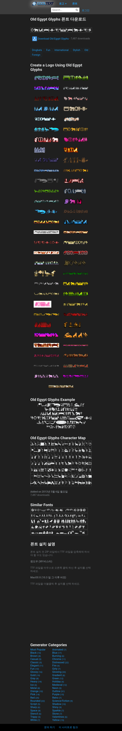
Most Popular (38, 649)
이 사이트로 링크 (68, 727)
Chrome (59, 659)
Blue (57, 652)
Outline (58, 691)
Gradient (58, 675)
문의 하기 (49, 727)
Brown (35, 655)
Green (57, 678)
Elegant (36, 665)
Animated (59, 649)
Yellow (58, 720)
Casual (35, 659)
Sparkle (58, 710)
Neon (56, 688)
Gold (35, 675)
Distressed (60, 662)
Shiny (57, 707)
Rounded (37, 700)
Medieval (59, 684)
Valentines (59, 716)
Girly (56, 668)
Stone (57, 713)
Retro (56, 697)
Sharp (35, 707)
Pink (35, 694)
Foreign (36, 54)
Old (86, 50)
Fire (56, 665)
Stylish (76, 50)
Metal (35, 688)
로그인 (85, 10)
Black (35, 652)
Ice (33, 684)
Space (35, 710)
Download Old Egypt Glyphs (50, 38)
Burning (58, 655)
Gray (34, 678)
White (35, 720)
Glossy (36, 671)
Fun (48, 50)
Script (35, 704)
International (61, 50)
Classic (36, 662)
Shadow (59, 704)
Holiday (58, 681)
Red (34, 697)
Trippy (35, 716)
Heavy (36, 681)
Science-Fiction (62, 700)
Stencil (35, 713)
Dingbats (37, 50)
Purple (58, 694)
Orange (36, 691)
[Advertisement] (15, 64)
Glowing (59, 671)
